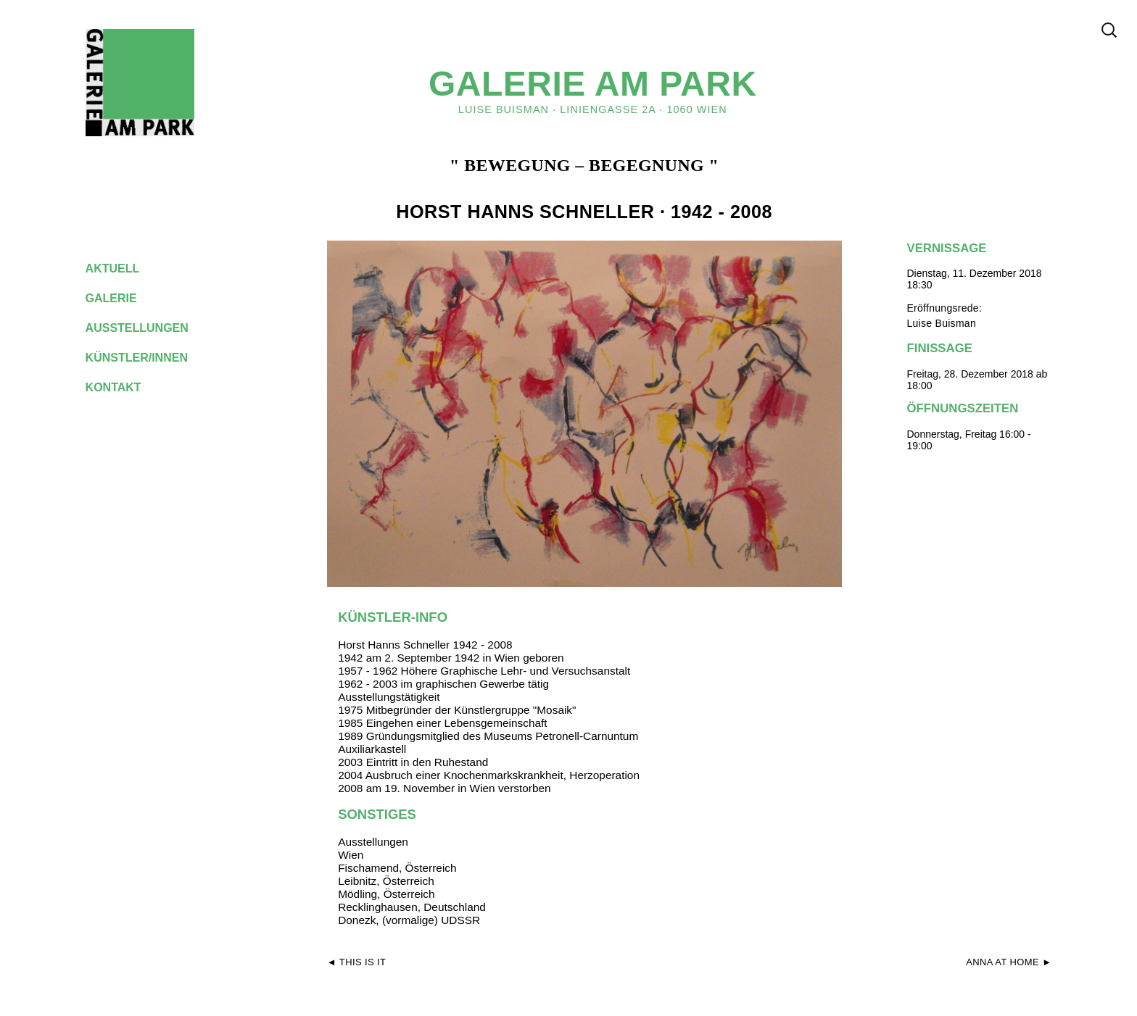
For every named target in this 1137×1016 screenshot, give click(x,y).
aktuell (124, 268)
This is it (362, 962)
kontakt (125, 387)
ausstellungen (149, 328)
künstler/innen (148, 357)
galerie (123, 298)
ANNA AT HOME (1002, 962)
